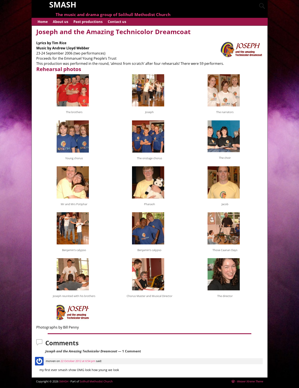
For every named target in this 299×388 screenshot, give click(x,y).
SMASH (63, 381)
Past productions (88, 21)
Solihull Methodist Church (96, 381)
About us (60, 21)
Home (43, 21)
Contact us (117, 21)
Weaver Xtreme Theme (250, 381)
